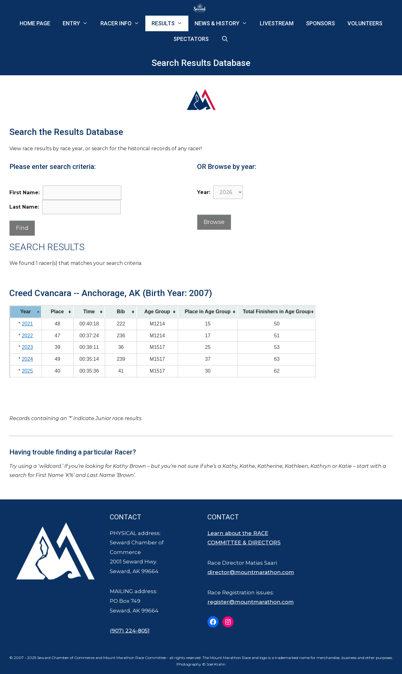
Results (170, 23)
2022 (27, 335)
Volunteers (364, 23)
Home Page (35, 23)
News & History (224, 23)
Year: (203, 192)
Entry (78, 23)
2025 (27, 371)
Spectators (191, 39)
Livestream (276, 23)
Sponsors (320, 23)
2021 (27, 323)
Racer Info (122, 23)
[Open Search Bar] (225, 39)
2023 (27, 347)
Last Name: (24, 207)
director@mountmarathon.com (250, 572)
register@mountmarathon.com (250, 602)
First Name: (24, 193)
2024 (27, 359)
